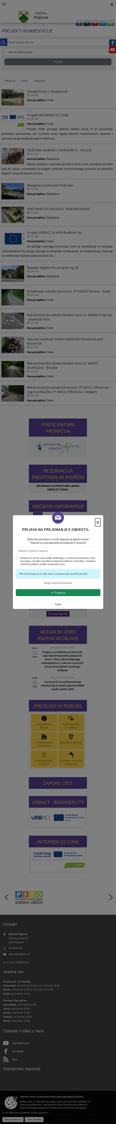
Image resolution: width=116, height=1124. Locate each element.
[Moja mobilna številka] (58, 582)
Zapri (58, 604)
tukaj (62, 564)
